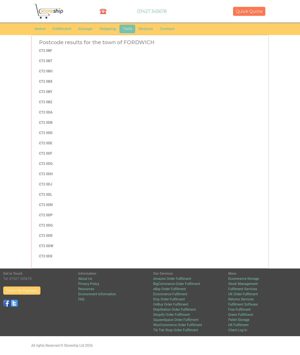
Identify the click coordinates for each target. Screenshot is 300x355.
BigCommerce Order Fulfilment (176, 284)
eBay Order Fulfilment (169, 289)
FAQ (81, 299)
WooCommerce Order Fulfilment (177, 325)
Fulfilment (61, 29)
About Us (85, 279)
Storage (85, 29)
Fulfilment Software (243, 304)
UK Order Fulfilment (243, 294)
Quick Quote (249, 11)
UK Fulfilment (238, 325)
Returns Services (241, 299)
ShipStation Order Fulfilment (174, 309)
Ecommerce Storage (243, 279)
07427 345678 (151, 11)
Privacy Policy (89, 284)
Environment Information (97, 294)
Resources (86, 289)
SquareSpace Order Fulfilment (176, 320)
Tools (127, 29)
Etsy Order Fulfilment (169, 299)
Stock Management (243, 284)
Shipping (108, 29)
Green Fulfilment (240, 315)
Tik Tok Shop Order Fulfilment (175, 330)
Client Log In (237, 330)
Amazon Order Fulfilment (172, 279)
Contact (167, 29)
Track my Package (22, 290)
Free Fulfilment (239, 309)
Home (40, 29)
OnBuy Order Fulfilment (170, 304)
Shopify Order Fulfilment (171, 315)
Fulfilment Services (242, 289)
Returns (146, 29)
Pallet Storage (239, 320)
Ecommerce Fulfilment (170, 294)
